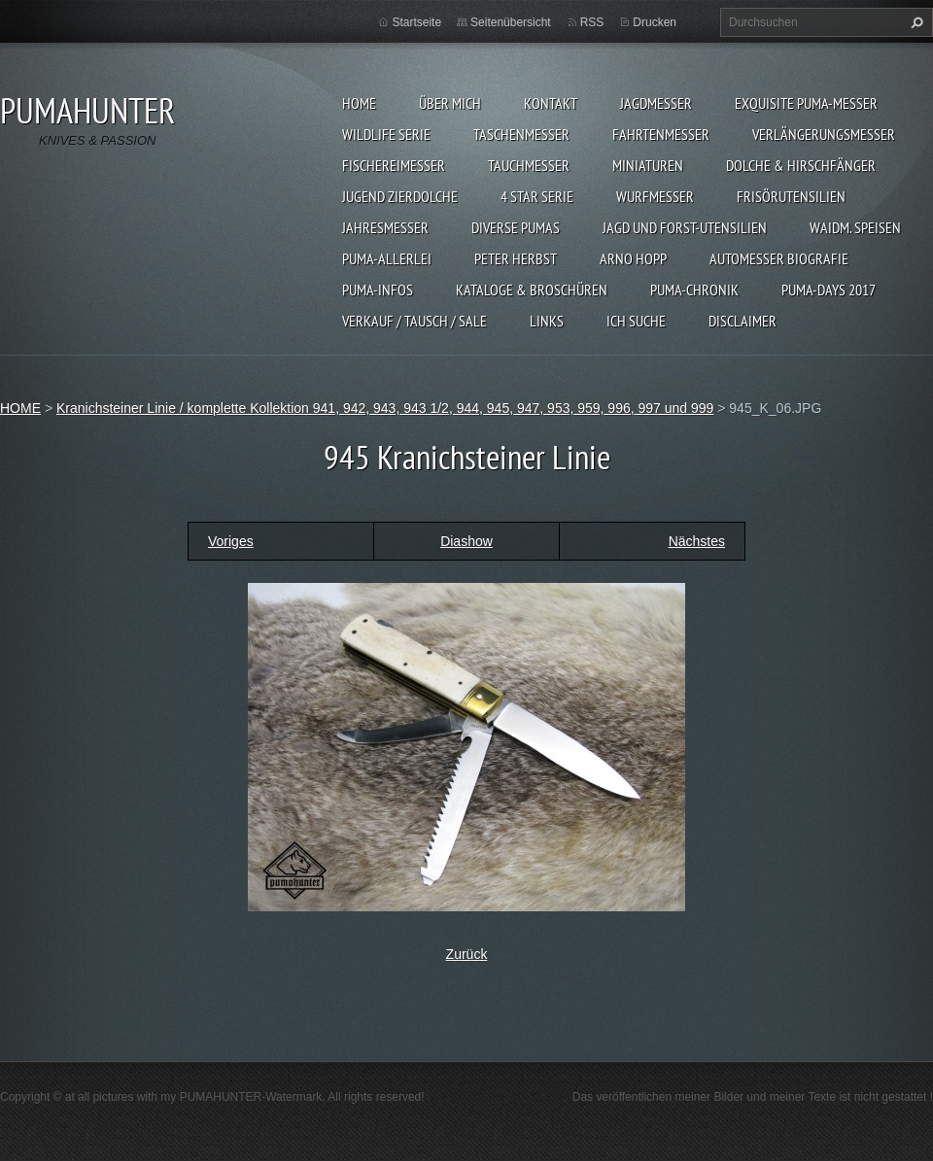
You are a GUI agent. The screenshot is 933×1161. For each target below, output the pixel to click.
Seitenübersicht (510, 22)
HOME (359, 103)
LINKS (547, 320)
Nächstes (697, 541)
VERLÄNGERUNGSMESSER (823, 134)
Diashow (466, 541)
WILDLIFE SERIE (386, 134)
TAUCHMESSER (529, 165)
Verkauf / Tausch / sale (414, 320)
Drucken (654, 22)
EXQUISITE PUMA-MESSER (806, 103)
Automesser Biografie (778, 258)
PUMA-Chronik (694, 289)
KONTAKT (550, 103)
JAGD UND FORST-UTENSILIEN (685, 227)
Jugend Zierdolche (400, 196)
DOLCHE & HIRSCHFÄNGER (801, 165)
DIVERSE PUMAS (515, 227)
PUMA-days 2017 (828, 289)
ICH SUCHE (636, 320)
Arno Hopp (633, 258)
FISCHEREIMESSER (393, 165)
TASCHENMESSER (521, 134)
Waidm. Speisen (855, 227)
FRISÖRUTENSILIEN (791, 196)
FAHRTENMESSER (660, 134)
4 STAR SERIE (537, 196)
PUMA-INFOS (377, 289)
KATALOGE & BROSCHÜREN (531, 289)
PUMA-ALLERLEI (387, 258)
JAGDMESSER (656, 103)
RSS (592, 22)
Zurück (467, 954)
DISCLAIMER (742, 320)
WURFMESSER (655, 196)
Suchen (914, 22)
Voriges (231, 541)
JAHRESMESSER (385, 227)
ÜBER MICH (450, 103)
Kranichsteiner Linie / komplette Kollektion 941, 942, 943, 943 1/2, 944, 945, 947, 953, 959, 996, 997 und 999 (384, 408)
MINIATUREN (647, 165)
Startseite (416, 22)
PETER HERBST (515, 258)
